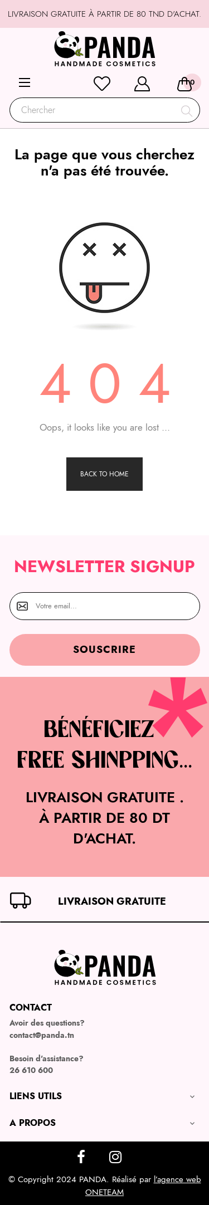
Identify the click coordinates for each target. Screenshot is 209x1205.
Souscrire (104, 649)
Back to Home (104, 474)
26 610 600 (31, 1070)
